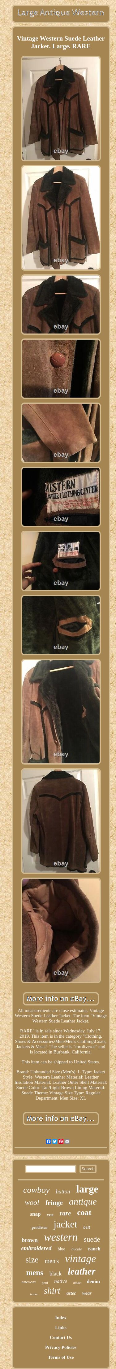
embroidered (36, 1248)
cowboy (36, 1190)
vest (50, 1214)
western (61, 1237)
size (32, 1259)
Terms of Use (61, 1357)
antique (83, 1201)
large (87, 1189)
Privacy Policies (60, 1347)
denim (93, 1281)
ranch (94, 1248)
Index (61, 1317)
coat (84, 1212)
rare (65, 1213)
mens (34, 1272)
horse (33, 1294)
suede (92, 1239)
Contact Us (61, 1337)
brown (30, 1240)
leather (82, 1271)
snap (35, 1214)
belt (87, 1227)
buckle (76, 1249)
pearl (45, 1282)
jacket (65, 1224)
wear (87, 1293)
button (63, 1191)
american (29, 1282)
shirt (52, 1291)
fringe (54, 1202)
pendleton (39, 1227)
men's (52, 1261)
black (55, 1274)
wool (32, 1202)
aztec (71, 1293)
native (60, 1281)
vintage (80, 1258)
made (77, 1282)
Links (61, 1327)
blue (61, 1249)
